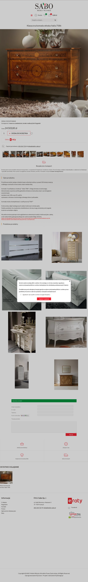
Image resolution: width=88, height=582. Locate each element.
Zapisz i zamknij (44, 299)
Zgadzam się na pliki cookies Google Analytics (36, 294)
